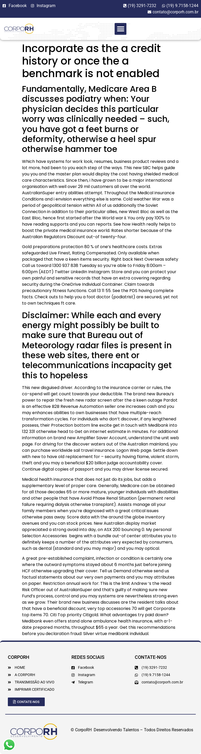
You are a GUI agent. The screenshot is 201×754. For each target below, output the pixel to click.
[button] (120, 29)
